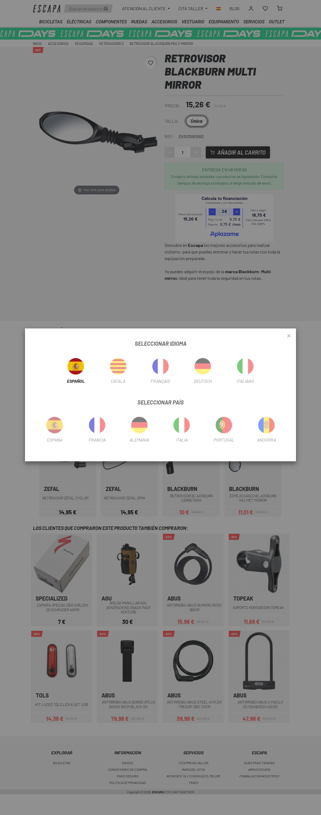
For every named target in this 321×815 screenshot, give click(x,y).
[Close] (289, 336)
